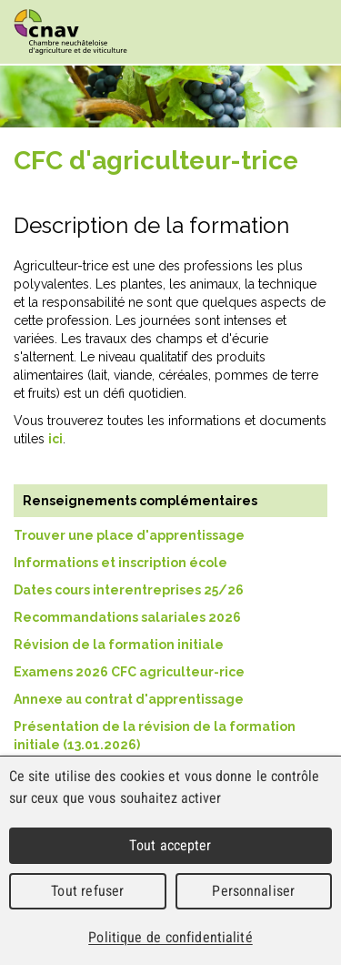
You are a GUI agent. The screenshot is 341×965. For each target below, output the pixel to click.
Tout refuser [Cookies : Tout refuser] (87, 890)
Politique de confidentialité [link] (170, 937)
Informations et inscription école (120, 562)
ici (55, 439)
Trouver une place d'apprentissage (129, 535)
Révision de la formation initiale (119, 644)
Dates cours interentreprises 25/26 (129, 590)
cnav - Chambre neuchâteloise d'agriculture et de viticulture (70, 32)
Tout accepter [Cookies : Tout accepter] (170, 845)
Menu (309, 33)
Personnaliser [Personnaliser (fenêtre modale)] (253, 890)
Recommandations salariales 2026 (129, 617)
